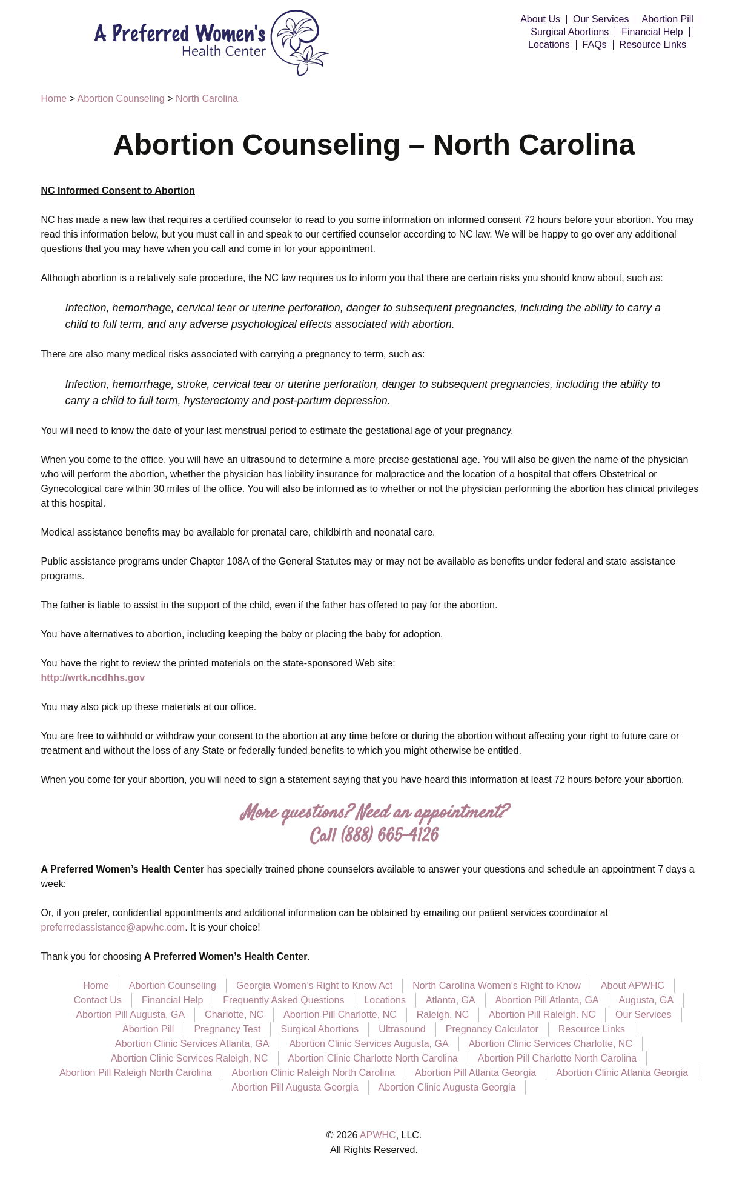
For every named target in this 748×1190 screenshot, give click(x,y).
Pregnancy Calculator (492, 1029)
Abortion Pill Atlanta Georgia (475, 1073)
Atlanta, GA (450, 1000)
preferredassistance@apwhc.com (113, 927)
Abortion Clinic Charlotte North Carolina (373, 1058)
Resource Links (653, 45)
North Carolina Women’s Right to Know (496, 985)
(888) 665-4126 (390, 837)
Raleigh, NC (443, 1014)
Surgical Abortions (570, 32)
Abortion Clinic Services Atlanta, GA (192, 1044)
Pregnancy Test (227, 1029)
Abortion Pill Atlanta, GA (547, 1000)
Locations (549, 45)
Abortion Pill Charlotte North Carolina (557, 1058)
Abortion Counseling (172, 985)
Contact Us (98, 1000)
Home (96, 985)
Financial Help (652, 32)
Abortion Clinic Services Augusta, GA (368, 1044)
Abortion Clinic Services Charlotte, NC (550, 1044)
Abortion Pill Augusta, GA (130, 1014)
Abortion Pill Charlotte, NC (340, 1014)
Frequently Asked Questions (283, 1000)
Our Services (601, 19)
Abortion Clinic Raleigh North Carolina (313, 1073)
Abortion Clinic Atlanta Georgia (622, 1073)
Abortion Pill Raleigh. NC (542, 1014)
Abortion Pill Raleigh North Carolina (135, 1073)
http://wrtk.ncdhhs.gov (93, 678)
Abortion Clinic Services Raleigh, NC (189, 1058)
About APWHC (632, 985)
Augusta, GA (646, 1000)
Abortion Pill (667, 19)
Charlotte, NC (234, 1014)
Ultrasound (402, 1029)
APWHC (378, 1135)
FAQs (595, 45)
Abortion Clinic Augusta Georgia (447, 1087)
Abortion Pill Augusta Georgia (295, 1087)
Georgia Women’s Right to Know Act (314, 985)
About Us (540, 19)
